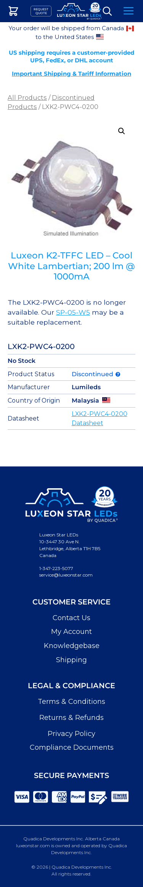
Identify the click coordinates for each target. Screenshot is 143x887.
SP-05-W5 (73, 312)
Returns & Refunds (71, 717)
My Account (71, 631)
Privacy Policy (71, 733)
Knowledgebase (72, 646)
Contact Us (71, 618)
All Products (27, 97)
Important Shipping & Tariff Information (71, 73)
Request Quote (41, 11)
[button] (122, 131)
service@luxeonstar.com (66, 575)
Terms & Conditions (71, 701)
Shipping (71, 660)
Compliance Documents (72, 747)
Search (107, 11)
